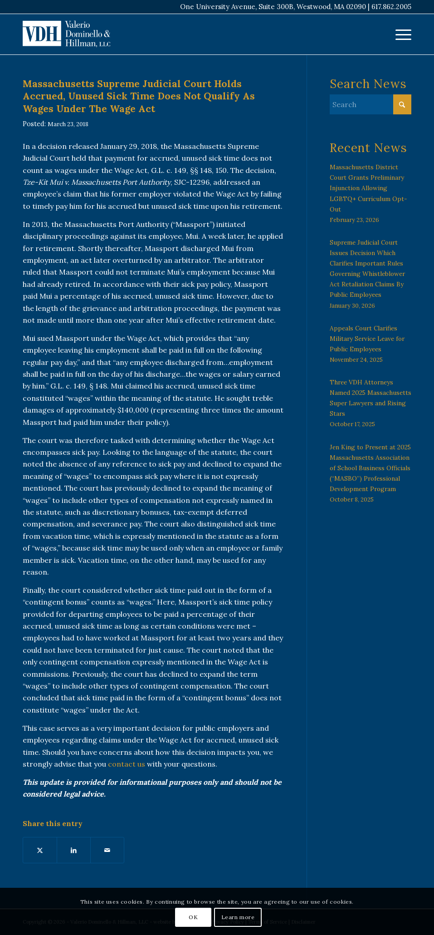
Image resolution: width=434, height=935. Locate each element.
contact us (126, 763)
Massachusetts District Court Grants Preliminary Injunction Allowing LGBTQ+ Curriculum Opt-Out (368, 188)
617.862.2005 (391, 6)
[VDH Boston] (66, 34)
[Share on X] (40, 850)
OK (193, 917)
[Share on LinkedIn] (73, 850)
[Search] (370, 104)
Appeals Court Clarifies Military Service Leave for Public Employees (367, 338)
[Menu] (398, 34)
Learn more (238, 917)
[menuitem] (398, 34)
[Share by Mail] (107, 850)
